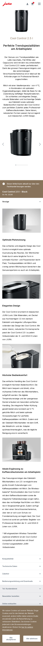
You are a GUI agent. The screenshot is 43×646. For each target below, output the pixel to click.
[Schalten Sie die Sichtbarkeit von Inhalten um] (21, 201)
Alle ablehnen (31, 639)
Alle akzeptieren (11, 638)
